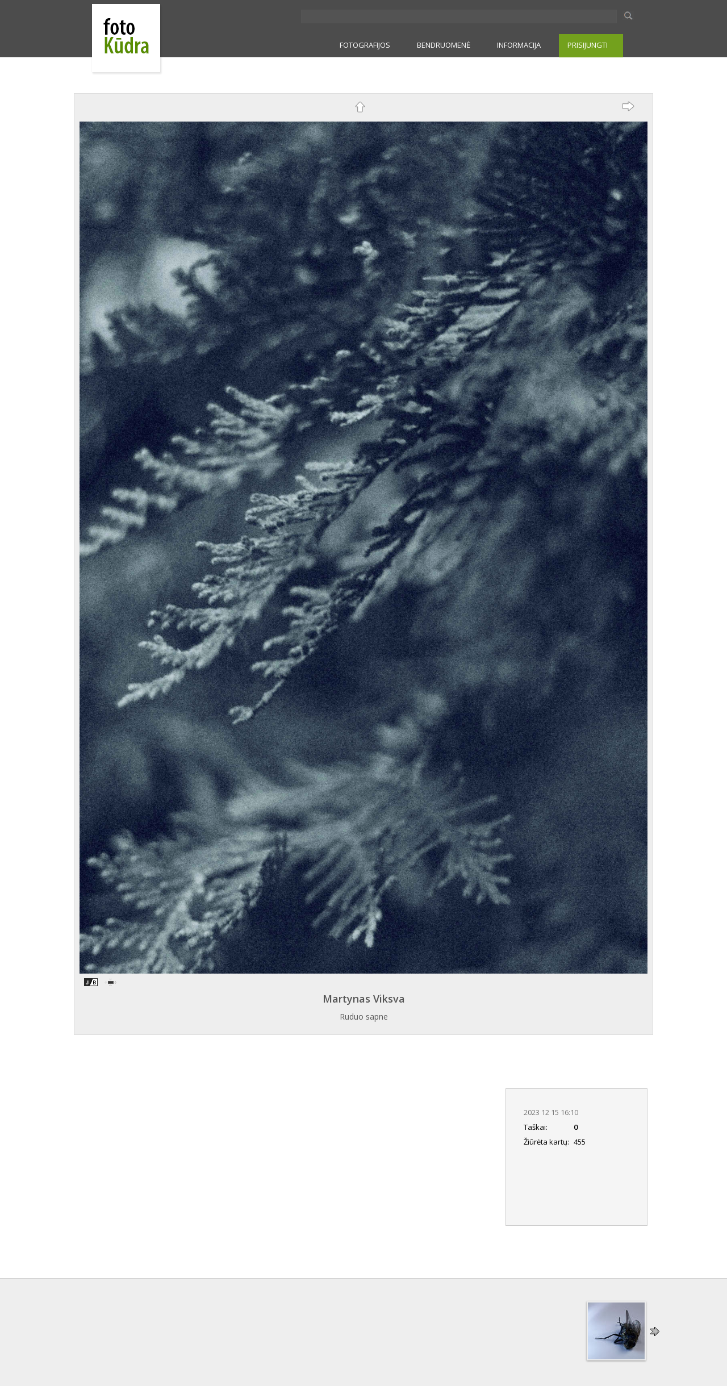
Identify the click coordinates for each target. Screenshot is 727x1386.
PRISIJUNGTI (587, 45)
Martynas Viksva (364, 998)
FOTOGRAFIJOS (365, 45)
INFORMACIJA (519, 45)
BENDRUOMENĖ (443, 45)
